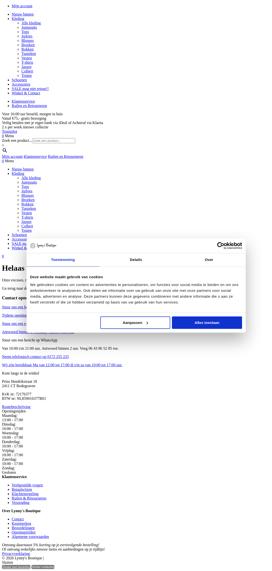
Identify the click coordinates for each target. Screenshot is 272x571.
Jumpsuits (29, 27)
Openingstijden (24, 532)
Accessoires (21, 84)
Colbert (27, 71)
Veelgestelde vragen (27, 485)
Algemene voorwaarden (30, 537)
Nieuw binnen (23, 14)
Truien (26, 75)
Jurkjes (26, 36)
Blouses (27, 40)
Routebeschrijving (16, 407)
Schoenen (19, 80)
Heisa (65, 558)
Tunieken (28, 54)
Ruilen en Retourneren (29, 106)
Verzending (20, 502)
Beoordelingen (23, 528)
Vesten (26, 58)
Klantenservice (23, 101)
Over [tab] (209, 260)
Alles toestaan (207, 323)
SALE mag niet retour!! (30, 89)
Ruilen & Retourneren (29, 498)
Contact (18, 519)
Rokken (27, 49)
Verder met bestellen (16, 567)
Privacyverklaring (16, 554)
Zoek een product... (17, 140)
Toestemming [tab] (63, 260)
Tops (25, 32)
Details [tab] (136, 260)
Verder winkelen (43, 567)
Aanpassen (135, 323)
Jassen (26, 67)
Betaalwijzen (22, 489)
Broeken (28, 45)
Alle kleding (31, 23)
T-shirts (27, 62)
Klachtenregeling (25, 494)
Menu (9, 136)
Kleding (18, 19)
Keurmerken (21, 523)
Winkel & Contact (26, 93)
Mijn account (22, 6)
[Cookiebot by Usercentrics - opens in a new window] (220, 245)
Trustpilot (9, 131)
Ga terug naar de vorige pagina (26, 288)
